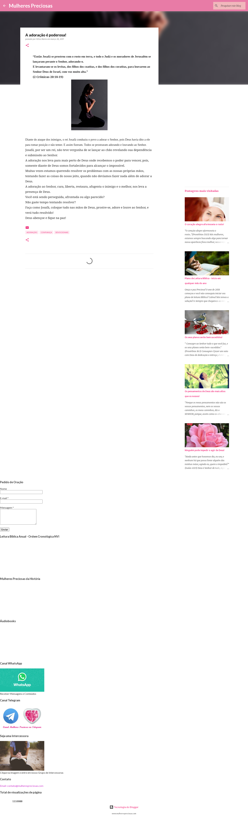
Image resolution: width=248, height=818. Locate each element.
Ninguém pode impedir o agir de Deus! (204, 450)
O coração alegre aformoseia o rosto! (204, 224)
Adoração (32, 232)
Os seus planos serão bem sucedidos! (203, 337)
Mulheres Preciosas (31, 6)
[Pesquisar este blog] (228, 6)
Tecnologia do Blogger (124, 806)
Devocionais (62, 232)
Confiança (46, 232)
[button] (27, 45)
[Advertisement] (89, 301)
